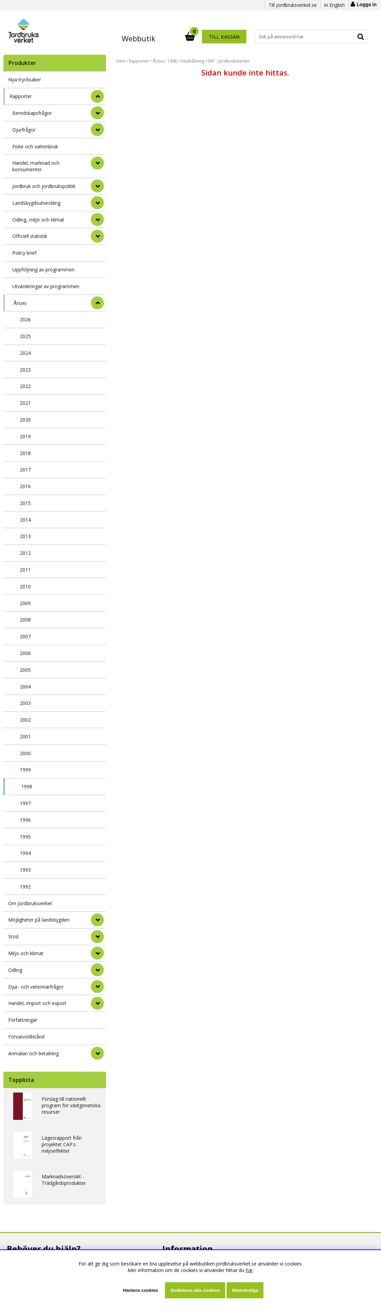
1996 (25, 820)
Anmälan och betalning (33, 1053)
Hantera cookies (140, 1290)
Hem (120, 61)
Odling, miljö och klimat (38, 219)
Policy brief (24, 253)
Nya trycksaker (24, 79)
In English (334, 5)
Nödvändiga (245, 1290)
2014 (25, 520)
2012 (25, 553)
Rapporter (21, 96)
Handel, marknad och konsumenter (35, 166)
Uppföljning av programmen (43, 269)
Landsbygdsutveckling (36, 203)
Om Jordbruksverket (30, 903)
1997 (25, 803)
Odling (15, 970)
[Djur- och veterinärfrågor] (97, 986)
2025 (25, 336)
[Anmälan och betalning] (97, 1053)
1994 (25, 853)
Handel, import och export (37, 1003)
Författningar (22, 1020)
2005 (25, 670)
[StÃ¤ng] (97, 96)
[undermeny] (97, 113)
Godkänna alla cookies (195, 1290)
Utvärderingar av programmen (45, 286)
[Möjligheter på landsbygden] (97, 920)
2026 (25, 319)
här (249, 1270)
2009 (25, 603)
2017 (25, 469)
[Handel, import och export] (97, 1003)
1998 (26, 786)
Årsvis (20, 303)
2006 (25, 653)
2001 (25, 736)
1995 (25, 836)
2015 (25, 503)
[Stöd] (97, 936)
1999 (25, 769)
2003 (25, 703)
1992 (25, 886)
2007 (25, 636)
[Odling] (97, 970)
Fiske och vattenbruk (35, 146)
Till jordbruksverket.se (293, 5)
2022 (25, 386)
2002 (25, 720)
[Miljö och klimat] (97, 953)
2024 (25, 353)
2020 (25, 419)
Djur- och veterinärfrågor (36, 986)
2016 (25, 486)
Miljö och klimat (25, 953)
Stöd (13, 936)
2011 (25, 569)
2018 (25, 453)
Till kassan (345, 36)
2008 (25, 619)
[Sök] (220, 36)
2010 (25, 586)
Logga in (367, 4)
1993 (25, 870)
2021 (25, 403)
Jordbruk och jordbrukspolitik (44, 186)
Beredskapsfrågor (32, 113)
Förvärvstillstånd (26, 1036)
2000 (25, 753)
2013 (25, 536)
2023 (25, 369)
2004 (25, 686)
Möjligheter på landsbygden (38, 919)
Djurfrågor (24, 129)
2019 (25, 436)
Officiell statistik (29, 236)
